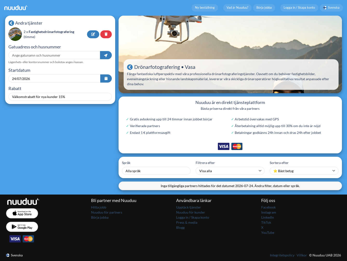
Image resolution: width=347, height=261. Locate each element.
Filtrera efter (205, 163)
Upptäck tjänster (188, 207)
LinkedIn (267, 217)
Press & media (186, 222)
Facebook (268, 207)
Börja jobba (264, 7)
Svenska (331, 7)
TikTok (266, 222)
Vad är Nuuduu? (237, 7)
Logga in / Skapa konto (299, 7)
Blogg (180, 227)
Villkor (302, 255)
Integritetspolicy (282, 255)
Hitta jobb (98, 207)
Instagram (268, 212)
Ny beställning (205, 7)
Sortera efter (279, 163)
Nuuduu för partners (106, 212)
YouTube (267, 232)
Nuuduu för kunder (190, 212)
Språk (126, 163)
